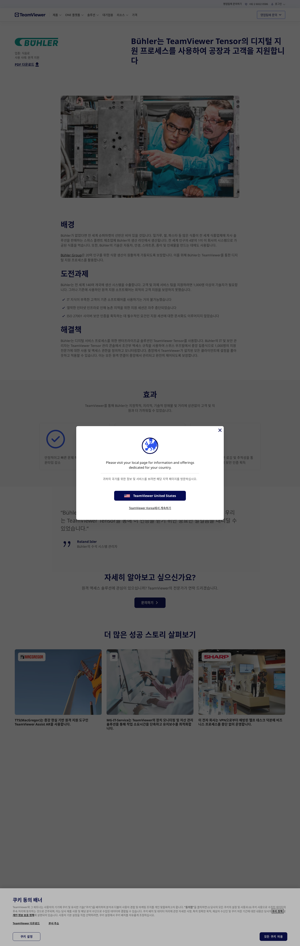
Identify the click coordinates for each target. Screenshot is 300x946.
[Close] (220, 430)
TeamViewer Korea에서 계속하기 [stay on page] (150, 508)
